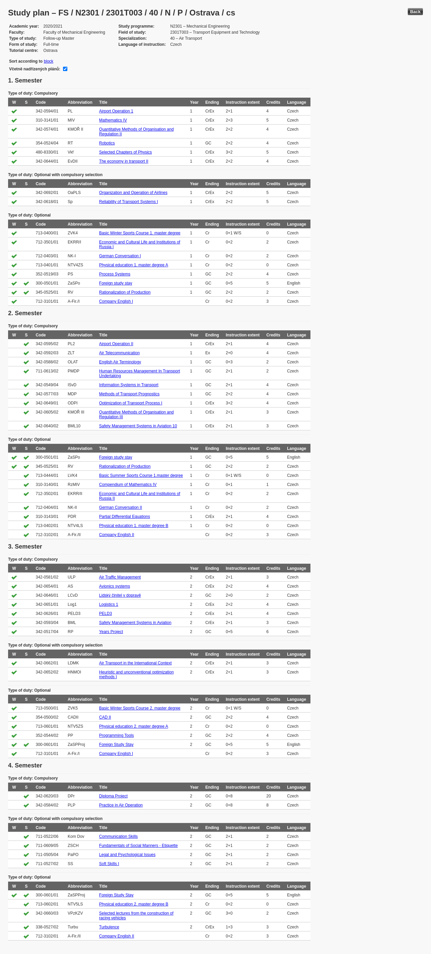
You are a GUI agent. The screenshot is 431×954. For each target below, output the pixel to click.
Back (415, 11)
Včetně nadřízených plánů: (34, 69)
